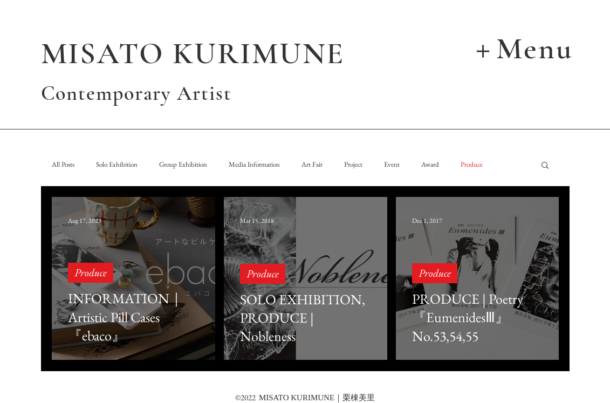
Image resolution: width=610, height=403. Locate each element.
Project (353, 164)
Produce (472, 164)
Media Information (254, 164)
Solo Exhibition (117, 164)
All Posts (63, 164)
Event (392, 164)
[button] (522, 47)
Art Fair (312, 164)
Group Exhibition (183, 164)
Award (430, 164)
